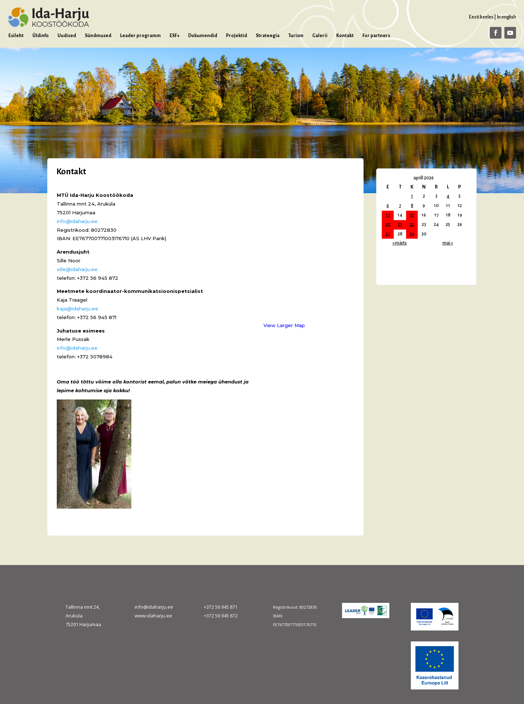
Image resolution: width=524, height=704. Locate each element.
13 (388, 215)
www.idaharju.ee (153, 615)
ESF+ (174, 35)
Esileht (16, 35)
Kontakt (345, 35)
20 (387, 224)
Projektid (236, 35)
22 (412, 224)
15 (412, 215)
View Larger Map (284, 325)
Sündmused (98, 35)
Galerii (320, 35)
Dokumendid (202, 35)
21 (400, 224)
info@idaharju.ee (77, 221)
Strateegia (267, 35)
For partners (376, 35)
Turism (295, 35)
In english (506, 17)
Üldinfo (40, 35)
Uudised (66, 35)
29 (412, 233)
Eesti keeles (481, 17)
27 (388, 233)
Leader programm (140, 35)
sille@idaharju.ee (77, 269)
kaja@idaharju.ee (77, 308)
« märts (399, 243)
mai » (447, 243)
